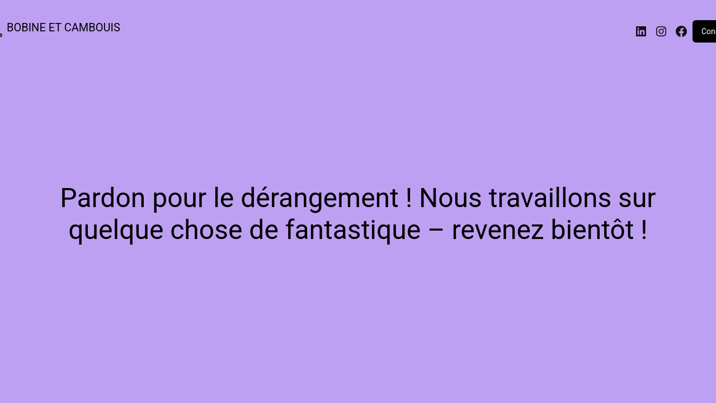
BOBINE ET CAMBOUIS (63, 27)
